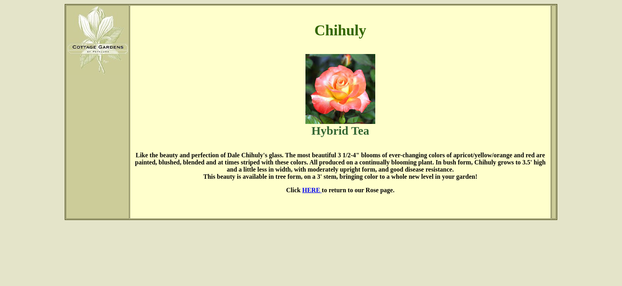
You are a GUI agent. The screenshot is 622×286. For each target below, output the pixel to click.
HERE (312, 190)
